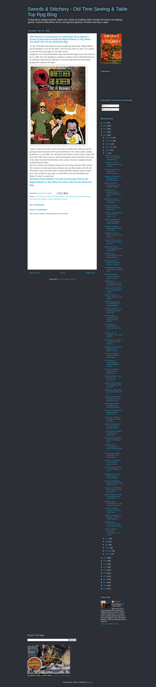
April (107, 545)
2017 (105, 570)
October (108, 144)
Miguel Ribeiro (60, 196)
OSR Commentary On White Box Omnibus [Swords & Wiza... (113, 398)
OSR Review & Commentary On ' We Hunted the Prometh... (113, 503)
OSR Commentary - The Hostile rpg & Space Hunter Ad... (113, 310)
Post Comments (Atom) (67, 279)
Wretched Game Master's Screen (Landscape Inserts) (48, 199)
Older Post (90, 273)
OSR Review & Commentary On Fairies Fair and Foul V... (113, 327)
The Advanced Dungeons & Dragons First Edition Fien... (113, 433)
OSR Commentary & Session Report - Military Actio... (112, 371)
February (108, 551)
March (107, 548)
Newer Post (34, 273)
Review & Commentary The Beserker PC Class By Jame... (113, 178)
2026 (105, 123)
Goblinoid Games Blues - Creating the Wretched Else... (113, 269)
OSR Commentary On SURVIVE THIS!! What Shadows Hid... (113, 483)
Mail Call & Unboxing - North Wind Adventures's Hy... (112, 171)
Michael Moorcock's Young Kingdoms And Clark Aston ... (113, 249)
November (109, 141)
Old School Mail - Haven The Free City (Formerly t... (113, 378)
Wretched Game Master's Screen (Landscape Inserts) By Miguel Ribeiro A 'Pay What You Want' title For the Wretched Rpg (60, 182)
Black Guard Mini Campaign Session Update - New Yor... (112, 262)
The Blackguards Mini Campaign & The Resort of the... (112, 455)
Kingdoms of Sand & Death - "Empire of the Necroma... (113, 235)
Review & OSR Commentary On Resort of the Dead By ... (113, 447)
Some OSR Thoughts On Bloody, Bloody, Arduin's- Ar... (113, 412)
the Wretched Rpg (83, 196)
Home (62, 273)
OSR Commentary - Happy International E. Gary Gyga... (113, 228)
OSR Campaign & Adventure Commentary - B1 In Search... (113, 532)
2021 (105, 558)
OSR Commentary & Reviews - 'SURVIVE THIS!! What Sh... (113, 517)
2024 (105, 129)
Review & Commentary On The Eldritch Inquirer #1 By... (113, 462)
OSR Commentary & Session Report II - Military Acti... (112, 355)
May (107, 542)
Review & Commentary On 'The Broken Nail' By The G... (113, 385)
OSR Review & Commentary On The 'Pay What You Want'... (113, 283)
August (108, 150)
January (108, 554)
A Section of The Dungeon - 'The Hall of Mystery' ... (113, 335)
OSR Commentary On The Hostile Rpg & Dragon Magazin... (112, 221)
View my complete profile (109, 624)
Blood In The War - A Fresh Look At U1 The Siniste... (113, 297)
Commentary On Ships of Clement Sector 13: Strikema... (113, 342)
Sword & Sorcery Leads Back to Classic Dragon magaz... (113, 348)
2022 (105, 135)
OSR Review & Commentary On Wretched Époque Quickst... (112, 363)
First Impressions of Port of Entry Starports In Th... (113, 469)
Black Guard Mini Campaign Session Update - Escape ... (112, 185)
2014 (105, 579)
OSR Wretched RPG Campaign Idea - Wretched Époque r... (113, 405)
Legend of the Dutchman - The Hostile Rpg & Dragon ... (113, 290)
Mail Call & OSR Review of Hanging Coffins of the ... (113, 392)
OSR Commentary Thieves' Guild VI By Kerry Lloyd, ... (113, 510)
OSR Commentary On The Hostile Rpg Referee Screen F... (112, 426)
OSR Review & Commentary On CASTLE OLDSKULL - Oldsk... (113, 193)
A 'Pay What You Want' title (44, 196)
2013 (105, 582)
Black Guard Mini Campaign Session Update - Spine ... (112, 276)
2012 (105, 585)
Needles (117, 602)
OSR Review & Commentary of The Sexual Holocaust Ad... (113, 524)
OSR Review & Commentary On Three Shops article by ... (114, 255)
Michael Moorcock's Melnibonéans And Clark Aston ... (112, 201)
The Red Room (71, 196)
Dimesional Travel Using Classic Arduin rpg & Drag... (113, 440)
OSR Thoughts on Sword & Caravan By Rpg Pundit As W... (113, 496)
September (109, 147)
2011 (105, 589)
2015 (105, 576)
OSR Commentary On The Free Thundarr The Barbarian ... (112, 157)
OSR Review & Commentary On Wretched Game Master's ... (111, 318)
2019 (105, 564)
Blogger (90, 682)
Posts (105, 106)
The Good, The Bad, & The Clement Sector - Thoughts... (113, 419)
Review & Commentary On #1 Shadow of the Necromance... (113, 490)
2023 (105, 132)
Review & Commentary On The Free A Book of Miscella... (114, 242)
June (107, 538)
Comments (107, 109)
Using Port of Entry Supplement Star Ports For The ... (113, 164)
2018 (105, 567)
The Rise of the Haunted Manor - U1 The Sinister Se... (113, 214)
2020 (105, 561)
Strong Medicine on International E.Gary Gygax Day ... (113, 207)
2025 (105, 126)
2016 (105, 573)
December (109, 138)
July (106, 153)
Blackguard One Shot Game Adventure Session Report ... (112, 476)
